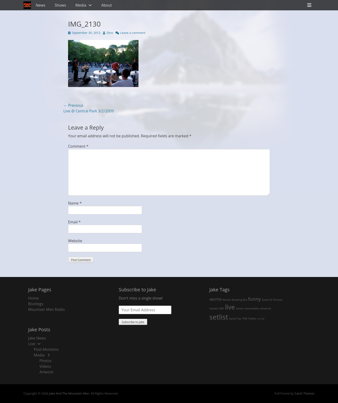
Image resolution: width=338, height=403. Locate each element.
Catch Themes (304, 393)
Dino (110, 33)
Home (33, 298)
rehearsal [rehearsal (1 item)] (265, 308)
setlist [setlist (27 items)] (218, 317)
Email (74, 222)
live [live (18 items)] (230, 307)
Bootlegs (35, 303)
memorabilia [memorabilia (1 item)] (251, 308)
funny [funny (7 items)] (254, 299)
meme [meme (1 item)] (239, 308)
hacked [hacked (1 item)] (213, 308)
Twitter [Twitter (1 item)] (252, 318)
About (106, 5)
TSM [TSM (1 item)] (244, 318)
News (40, 5)
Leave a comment (132, 33)
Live (31, 343)
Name (75, 203)
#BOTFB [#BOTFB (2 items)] (215, 299)
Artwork (46, 372)
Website (75, 240)
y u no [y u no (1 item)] (260, 318)
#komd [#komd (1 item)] (227, 299)
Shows (60, 5)
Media (80, 5)
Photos (45, 360)
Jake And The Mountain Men (69, 393)
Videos (45, 366)
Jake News (37, 338)
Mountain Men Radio (46, 309)
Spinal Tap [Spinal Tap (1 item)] (235, 318)
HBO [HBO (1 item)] (221, 308)
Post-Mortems (46, 349)
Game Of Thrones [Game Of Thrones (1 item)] (272, 299)
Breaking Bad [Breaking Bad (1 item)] (239, 299)
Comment (78, 146)
